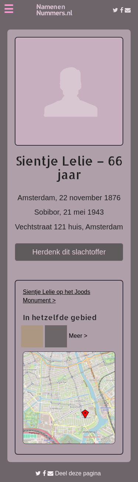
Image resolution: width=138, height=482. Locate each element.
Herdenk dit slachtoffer (69, 252)
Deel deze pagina (68, 473)
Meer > (78, 336)
